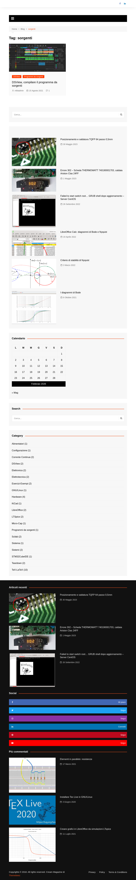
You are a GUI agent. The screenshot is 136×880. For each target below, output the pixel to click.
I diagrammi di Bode (70, 292)
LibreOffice (17, 510)
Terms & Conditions (117, 872)
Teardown (17, 563)
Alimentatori (18, 444)
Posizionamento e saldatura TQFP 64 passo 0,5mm (86, 139)
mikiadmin (19, 90)
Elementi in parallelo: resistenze (76, 759)
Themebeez (14, 875)
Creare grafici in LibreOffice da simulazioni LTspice (85, 829)
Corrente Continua (21, 457)
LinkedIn (125, 3)
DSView (16, 77)
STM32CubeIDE (20, 556)
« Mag (15, 392)
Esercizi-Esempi (20, 483)
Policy (102, 872)
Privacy (92, 872)
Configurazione (19, 450)
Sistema (16, 543)
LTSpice (16, 517)
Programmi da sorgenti (33, 77)
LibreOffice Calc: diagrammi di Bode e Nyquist (83, 232)
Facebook (120, 3)
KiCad (15, 503)
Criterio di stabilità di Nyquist (74, 260)
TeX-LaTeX (17, 570)
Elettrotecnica (19, 477)
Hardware (17, 497)
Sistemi (15, 550)
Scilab (15, 536)
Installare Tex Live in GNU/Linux (76, 797)
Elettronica (17, 470)
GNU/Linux (17, 490)
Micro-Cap (17, 523)
